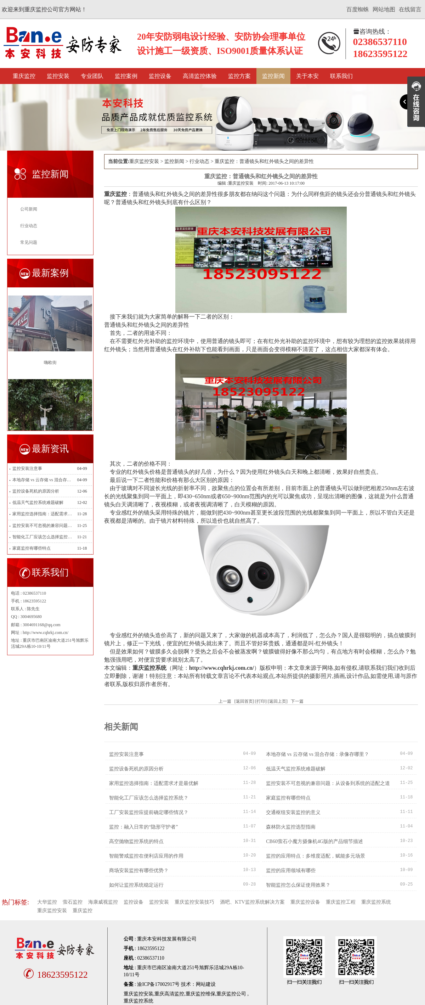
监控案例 (126, 76)
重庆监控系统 (376, 902)
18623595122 (54, 975)
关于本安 (307, 76)
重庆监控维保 (200, 993)
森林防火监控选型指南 (291, 827)
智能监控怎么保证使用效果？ (298, 885)
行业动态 (28, 225)
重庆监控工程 (341, 902)
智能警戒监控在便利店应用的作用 (146, 856)
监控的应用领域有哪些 (291, 870)
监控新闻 (273, 76)
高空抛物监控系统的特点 (136, 841)
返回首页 (244, 701)
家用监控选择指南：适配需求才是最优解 (42, 513)
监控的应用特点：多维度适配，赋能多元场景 (315, 856)
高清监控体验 (200, 76)
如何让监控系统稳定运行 (136, 885)
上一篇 (225, 701)
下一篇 (297, 701)
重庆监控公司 (231, 993)
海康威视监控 (103, 902)
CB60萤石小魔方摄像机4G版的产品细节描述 (314, 841)
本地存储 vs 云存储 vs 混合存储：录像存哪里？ (42, 479)
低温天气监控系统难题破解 (37, 502)
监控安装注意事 (27, 468)
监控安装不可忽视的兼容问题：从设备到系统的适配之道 (42, 525)
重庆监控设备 (305, 902)
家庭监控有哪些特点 (31, 548)
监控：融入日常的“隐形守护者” (143, 827)
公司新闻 (28, 209)
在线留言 (410, 9)
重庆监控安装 (144, 161)
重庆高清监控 (169, 993)
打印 (261, 701)
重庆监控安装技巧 (194, 902)
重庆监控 (24, 76)
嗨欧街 (50, 362)
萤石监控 (73, 902)
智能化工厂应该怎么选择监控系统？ (42, 536)
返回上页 (277, 701)
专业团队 (92, 76)
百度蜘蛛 (357, 9)
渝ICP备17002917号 (158, 984)
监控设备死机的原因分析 (35, 491)
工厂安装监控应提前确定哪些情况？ (148, 812)
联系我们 (341, 76)
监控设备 (160, 76)
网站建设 (206, 984)
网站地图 (384, 9)
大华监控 (47, 902)
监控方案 (239, 76)
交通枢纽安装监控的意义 (293, 812)
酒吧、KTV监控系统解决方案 (252, 902)
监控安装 (58, 76)
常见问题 (28, 242)
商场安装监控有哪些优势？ (139, 870)
